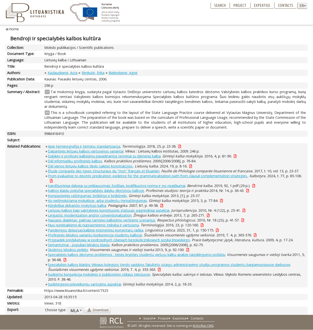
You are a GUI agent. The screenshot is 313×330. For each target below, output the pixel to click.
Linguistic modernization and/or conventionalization (90, 215)
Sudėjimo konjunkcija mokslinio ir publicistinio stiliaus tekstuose (99, 274)
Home (14, 29)
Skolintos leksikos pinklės (68, 249)
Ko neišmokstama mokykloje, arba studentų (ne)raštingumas (97, 200)
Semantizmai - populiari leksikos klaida (79, 244)
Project (239, 5)
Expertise (262, 5)
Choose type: (55, 310)
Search (220, 5)
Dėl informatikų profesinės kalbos (75, 161)
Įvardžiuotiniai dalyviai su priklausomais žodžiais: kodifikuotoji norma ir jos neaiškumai (116, 185)
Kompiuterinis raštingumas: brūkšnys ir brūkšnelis (87, 195)
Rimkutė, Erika (93, 72)
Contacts (285, 5)
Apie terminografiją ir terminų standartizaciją (84, 146)
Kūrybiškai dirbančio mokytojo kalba (77, 205)
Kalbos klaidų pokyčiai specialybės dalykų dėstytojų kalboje (96, 190)
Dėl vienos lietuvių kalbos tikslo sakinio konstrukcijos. (90, 166)
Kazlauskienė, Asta (63, 72)
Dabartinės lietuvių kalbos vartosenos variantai (85, 151)
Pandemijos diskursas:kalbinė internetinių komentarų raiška (95, 230)
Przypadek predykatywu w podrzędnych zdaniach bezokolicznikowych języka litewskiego (119, 240)
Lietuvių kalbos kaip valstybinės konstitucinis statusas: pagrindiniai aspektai (108, 210)
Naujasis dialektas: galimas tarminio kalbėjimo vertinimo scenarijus (101, 220)
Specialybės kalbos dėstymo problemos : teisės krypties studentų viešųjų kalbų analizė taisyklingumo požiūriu (136, 254)
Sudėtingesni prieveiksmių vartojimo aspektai (84, 284)
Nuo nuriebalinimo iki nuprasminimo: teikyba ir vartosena (93, 225)
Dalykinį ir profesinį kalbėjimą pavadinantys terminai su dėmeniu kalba (104, 156)
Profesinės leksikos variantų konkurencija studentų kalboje (95, 235)
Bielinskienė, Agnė (123, 72)
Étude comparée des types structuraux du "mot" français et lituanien (103, 171)
